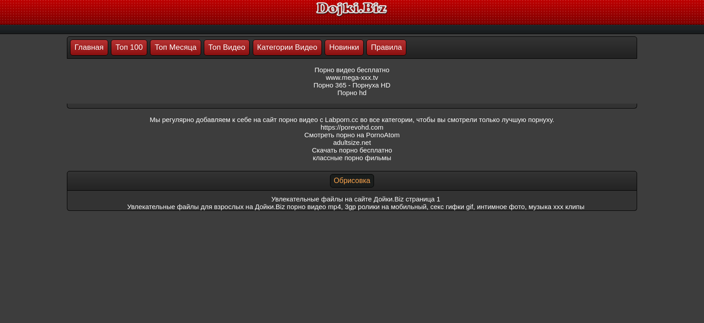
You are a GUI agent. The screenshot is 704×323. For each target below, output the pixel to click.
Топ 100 (129, 47)
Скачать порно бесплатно (352, 150)
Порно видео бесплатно (352, 70)
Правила (386, 47)
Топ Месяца (175, 47)
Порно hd (352, 92)
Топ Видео (226, 47)
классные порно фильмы (352, 158)
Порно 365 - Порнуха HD (351, 85)
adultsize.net (352, 142)
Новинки (344, 47)
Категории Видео (287, 47)
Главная (89, 47)
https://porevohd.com (352, 127)
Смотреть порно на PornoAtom (352, 135)
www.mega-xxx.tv (352, 77)
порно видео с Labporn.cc (318, 119)
